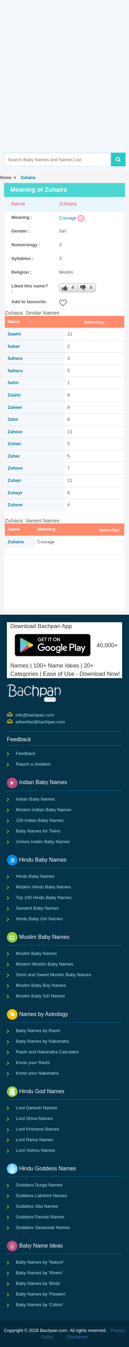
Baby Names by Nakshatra (42, 1041)
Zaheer (15, 407)
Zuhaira (26, 177)
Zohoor (15, 468)
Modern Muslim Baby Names (44, 964)
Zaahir (14, 395)
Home (5, 177)
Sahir (13, 382)
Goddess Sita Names (37, 1206)
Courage (67, 218)
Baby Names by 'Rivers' (39, 1272)
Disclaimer (77, 1336)
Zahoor (15, 431)
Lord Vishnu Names (35, 1150)
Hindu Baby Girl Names (39, 918)
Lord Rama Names (34, 1139)
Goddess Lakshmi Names (41, 1195)
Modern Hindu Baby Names (43, 886)
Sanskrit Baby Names (37, 908)
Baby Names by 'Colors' (39, 1304)
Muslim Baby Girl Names (40, 996)
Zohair (14, 443)
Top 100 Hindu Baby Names (44, 897)
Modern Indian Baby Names (43, 809)
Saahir (14, 333)
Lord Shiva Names (34, 1118)
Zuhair (14, 480)
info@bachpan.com (16, 714)
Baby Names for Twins (38, 831)
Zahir (13, 419)
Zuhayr (15, 492)
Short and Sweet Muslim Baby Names (53, 974)
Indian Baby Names (35, 799)
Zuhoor (15, 504)
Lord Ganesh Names (36, 1107)
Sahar (14, 346)
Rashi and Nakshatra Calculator (47, 1051)
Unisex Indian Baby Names (43, 841)
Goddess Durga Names (39, 1185)
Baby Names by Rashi (38, 1030)
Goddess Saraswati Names (43, 1227)
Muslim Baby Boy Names (41, 985)
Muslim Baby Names (36, 953)
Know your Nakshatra (37, 1073)
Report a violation (33, 764)
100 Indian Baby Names (40, 820)
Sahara (15, 358)
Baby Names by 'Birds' (38, 1283)
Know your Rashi (33, 1062)
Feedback (25, 753)
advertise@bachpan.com (16, 721)
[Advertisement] (64, 86)
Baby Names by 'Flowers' (41, 1294)
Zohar (14, 456)
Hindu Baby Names (35, 876)
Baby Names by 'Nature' (40, 1262)
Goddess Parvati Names (40, 1216)
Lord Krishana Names (37, 1129)
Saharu (15, 370)
